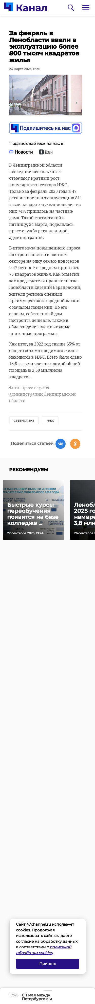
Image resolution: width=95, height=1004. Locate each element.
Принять (47, 963)
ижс (50, 420)
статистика (24, 420)
